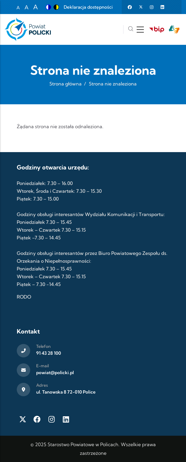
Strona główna (65, 84)
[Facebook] (37, 419)
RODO (24, 297)
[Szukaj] (130, 29)
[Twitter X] (23, 419)
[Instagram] (51, 419)
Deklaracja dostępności (88, 7)
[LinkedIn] (66, 419)
